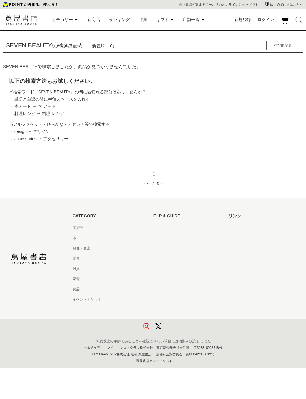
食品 (76, 289)
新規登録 (242, 19)
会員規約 (158, 279)
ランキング (119, 19)
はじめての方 (161, 228)
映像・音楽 (82, 248)
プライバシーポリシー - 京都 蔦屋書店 (181, 320)
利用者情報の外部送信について (176, 330)
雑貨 (76, 269)
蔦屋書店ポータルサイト (248, 228)
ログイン (265, 19)
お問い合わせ (161, 248)
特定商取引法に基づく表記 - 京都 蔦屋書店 (185, 299)
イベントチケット (87, 299)
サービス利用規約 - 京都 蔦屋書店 (178, 269)
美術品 (78, 228)
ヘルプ (156, 238)
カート (285, 23)
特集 (143, 19)
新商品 (93, 19)
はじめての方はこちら (286, 4)
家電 (76, 279)
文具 (76, 258)
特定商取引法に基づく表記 (172, 289)
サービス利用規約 (165, 258)
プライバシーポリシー (169, 309)
